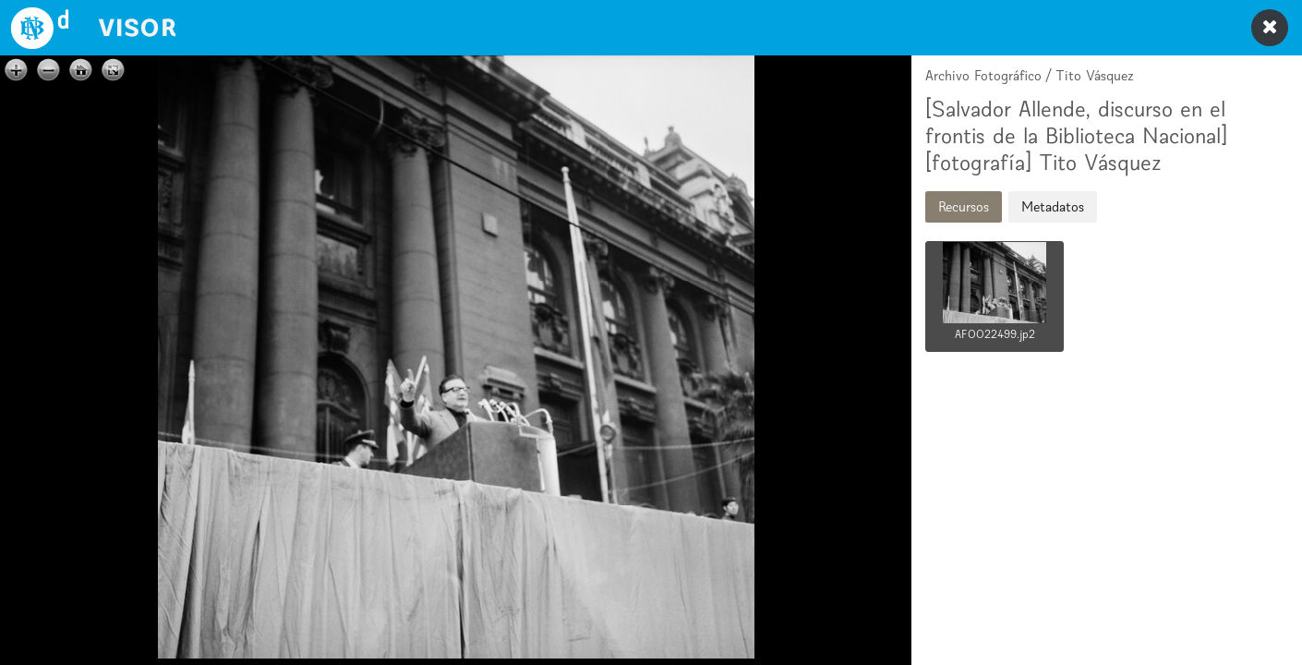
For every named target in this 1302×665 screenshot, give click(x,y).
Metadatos (1052, 206)
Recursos (963, 206)
